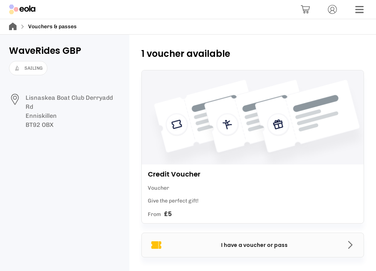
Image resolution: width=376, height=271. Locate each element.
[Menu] (359, 9)
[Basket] (305, 9)
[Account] (332, 9)
